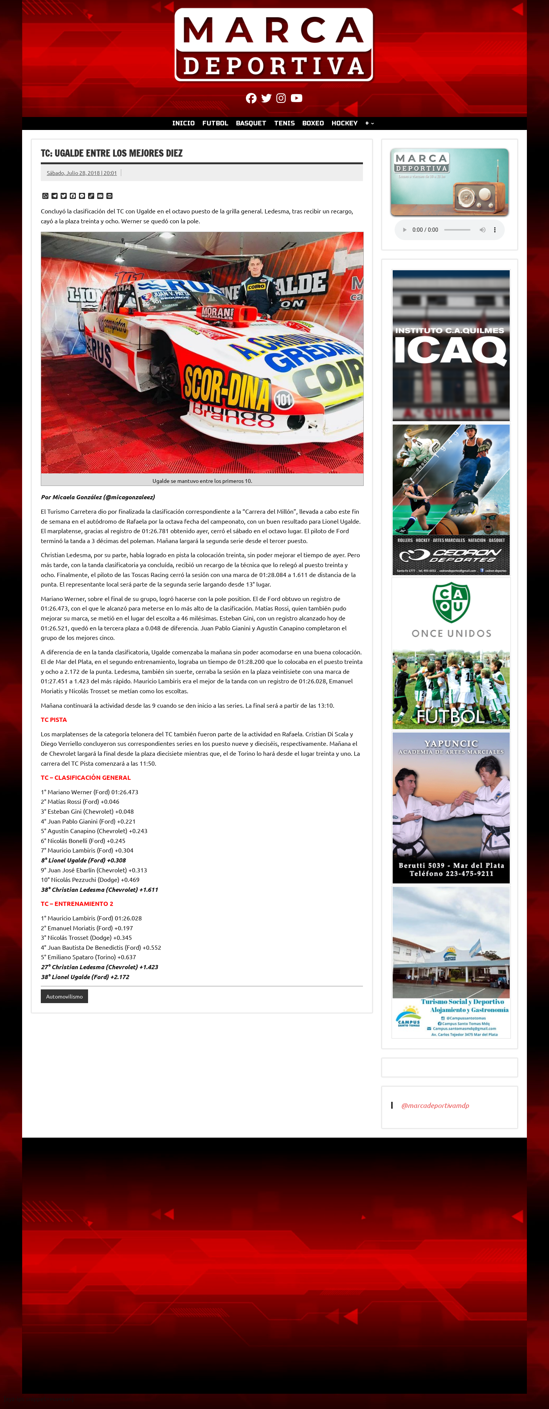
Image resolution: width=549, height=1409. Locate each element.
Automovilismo (64, 996)
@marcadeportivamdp (435, 1105)
